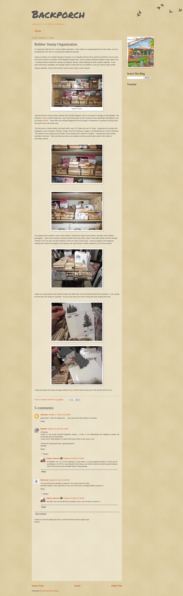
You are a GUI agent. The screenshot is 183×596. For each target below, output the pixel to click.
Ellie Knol (44, 480)
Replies (46, 454)
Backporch (58, 14)
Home (38, 30)
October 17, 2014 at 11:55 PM (59, 415)
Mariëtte (44, 429)
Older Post (116, 586)
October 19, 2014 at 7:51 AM (73, 458)
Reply (43, 421)
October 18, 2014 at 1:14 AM (58, 429)
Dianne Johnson (53, 458)
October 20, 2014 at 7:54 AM (73, 498)
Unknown (44, 415)
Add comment (40, 514)
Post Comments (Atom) (50, 591)
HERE (45, 121)
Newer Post (38, 586)
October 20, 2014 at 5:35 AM (59, 480)
